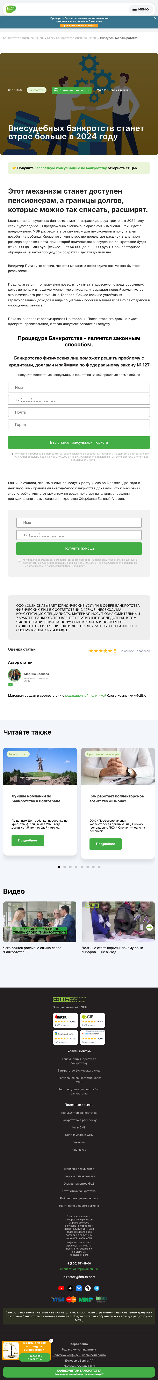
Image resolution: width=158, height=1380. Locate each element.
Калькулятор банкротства (79, 1117)
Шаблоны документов (79, 1173)
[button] (59, 867)
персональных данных (113, 454)
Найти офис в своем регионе (79, 1210)
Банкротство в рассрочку (79, 1125)
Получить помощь (79, 549)
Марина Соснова (36, 674)
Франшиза (79, 1154)
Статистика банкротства (79, 1195)
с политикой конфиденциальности (65, 566)
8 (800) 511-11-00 (79, 1267)
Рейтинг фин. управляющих (79, 1203)
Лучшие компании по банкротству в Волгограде (36, 799)
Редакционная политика (79, 1354)
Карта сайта (79, 1348)
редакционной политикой (85, 696)
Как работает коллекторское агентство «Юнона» (116, 799)
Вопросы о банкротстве (79, 1181)
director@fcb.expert (79, 1281)
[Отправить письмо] (10, 687)
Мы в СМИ (79, 1132)
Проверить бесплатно (35, 1357)
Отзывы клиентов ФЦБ (79, 1188)
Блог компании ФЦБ (79, 1139)
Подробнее (27, 841)
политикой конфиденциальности (79, 1241)
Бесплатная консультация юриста (79, 443)
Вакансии (79, 1147)
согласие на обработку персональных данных (78, 1232)
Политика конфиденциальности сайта (79, 1359)
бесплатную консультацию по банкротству (71, 169)
